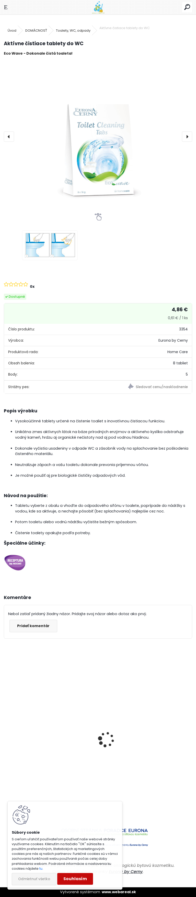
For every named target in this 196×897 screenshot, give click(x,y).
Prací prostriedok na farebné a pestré (45, 784)
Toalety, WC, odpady (73, 30)
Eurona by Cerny (126, 872)
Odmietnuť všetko (34, 879)
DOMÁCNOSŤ (36, 30)
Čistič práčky (116, 771)
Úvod (12, 30)
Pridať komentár (33, 625)
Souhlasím (75, 879)
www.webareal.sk (119, 891)
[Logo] (98, 7)
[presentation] (9, 136)
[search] (187, 7)
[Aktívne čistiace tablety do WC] (98, 136)
